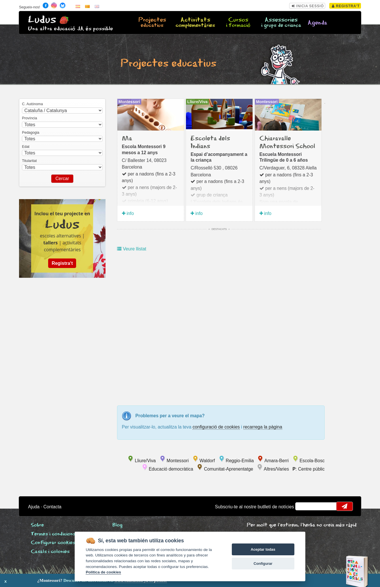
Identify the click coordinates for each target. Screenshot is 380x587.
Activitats (195, 22)
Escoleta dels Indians (210, 142)
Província (29, 118)
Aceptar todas (263, 549)
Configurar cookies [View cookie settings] (53, 542)
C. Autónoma (32, 104)
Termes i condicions (53, 534)
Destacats (219, 229)
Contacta (52, 506)
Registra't (346, 6)
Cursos (238, 22)
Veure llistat (131, 248)
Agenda (317, 23)
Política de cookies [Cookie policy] (103, 572)
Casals (50, 551)
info (128, 213)
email (303, 506)
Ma (127, 139)
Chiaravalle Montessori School (287, 142)
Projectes (152, 22)
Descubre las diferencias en (66, 580)
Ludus (42, 20)
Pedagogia (30, 133)
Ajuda (33, 506)
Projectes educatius (168, 63)
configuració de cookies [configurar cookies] (216, 426)
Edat (25, 147)
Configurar (262, 563)
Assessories (281, 22)
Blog (117, 525)
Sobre (37, 525)
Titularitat (29, 161)
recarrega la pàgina (262, 426)
